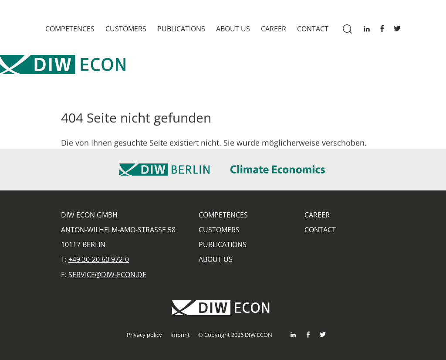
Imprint (180, 335)
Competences (70, 29)
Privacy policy (144, 335)
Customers (125, 29)
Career (273, 29)
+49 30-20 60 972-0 (98, 259)
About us (233, 29)
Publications (181, 29)
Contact (312, 29)
